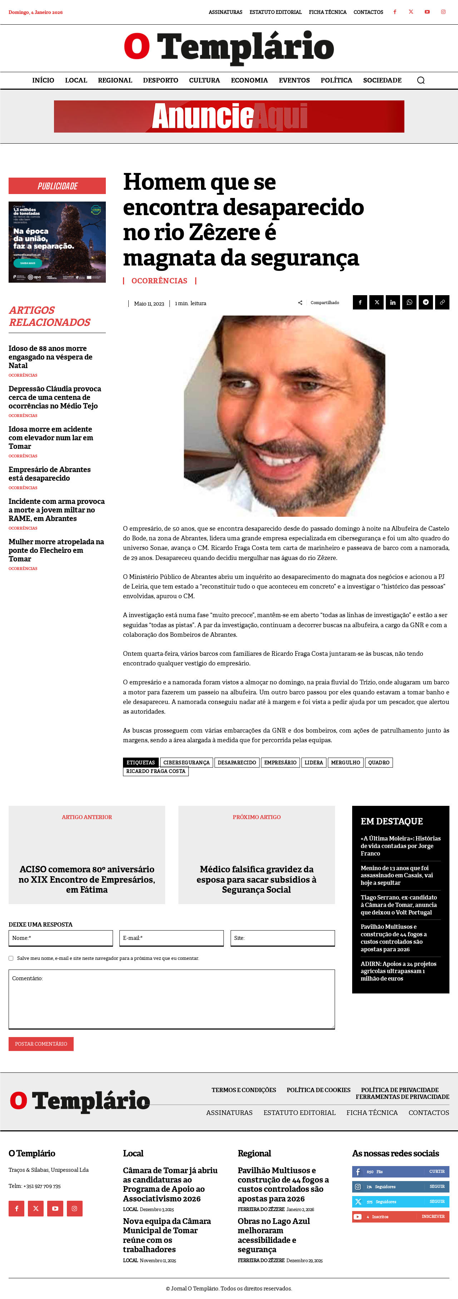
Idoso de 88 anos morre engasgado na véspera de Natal (51, 357)
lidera (314, 763)
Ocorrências (23, 375)
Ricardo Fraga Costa (156, 771)
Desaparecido (237, 763)
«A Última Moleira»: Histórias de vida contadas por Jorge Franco (401, 846)
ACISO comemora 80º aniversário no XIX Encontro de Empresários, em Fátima (87, 879)
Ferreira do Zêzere (261, 1209)
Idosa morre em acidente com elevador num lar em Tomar (51, 438)
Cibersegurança (186, 763)
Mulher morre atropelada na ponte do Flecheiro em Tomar (56, 550)
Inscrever (433, 1216)
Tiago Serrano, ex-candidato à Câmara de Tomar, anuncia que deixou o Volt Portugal (399, 905)
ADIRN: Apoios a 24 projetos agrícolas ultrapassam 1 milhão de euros (399, 971)
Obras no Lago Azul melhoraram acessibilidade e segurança (274, 1235)
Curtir (436, 1171)
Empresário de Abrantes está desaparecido (50, 474)
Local (130, 1209)
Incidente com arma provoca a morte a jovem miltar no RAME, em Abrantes (57, 510)
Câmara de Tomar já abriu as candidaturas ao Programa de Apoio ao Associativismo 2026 (170, 1184)
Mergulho (345, 763)
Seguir (437, 1186)
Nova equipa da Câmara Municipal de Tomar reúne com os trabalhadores (167, 1235)
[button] (420, 80)
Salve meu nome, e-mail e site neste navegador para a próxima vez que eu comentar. (108, 958)
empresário (280, 763)
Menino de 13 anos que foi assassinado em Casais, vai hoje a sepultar (397, 875)
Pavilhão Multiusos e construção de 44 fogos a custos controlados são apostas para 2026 (394, 938)
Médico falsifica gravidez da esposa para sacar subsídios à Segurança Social (256, 879)
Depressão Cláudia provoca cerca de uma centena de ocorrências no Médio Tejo (55, 397)
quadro (379, 763)
